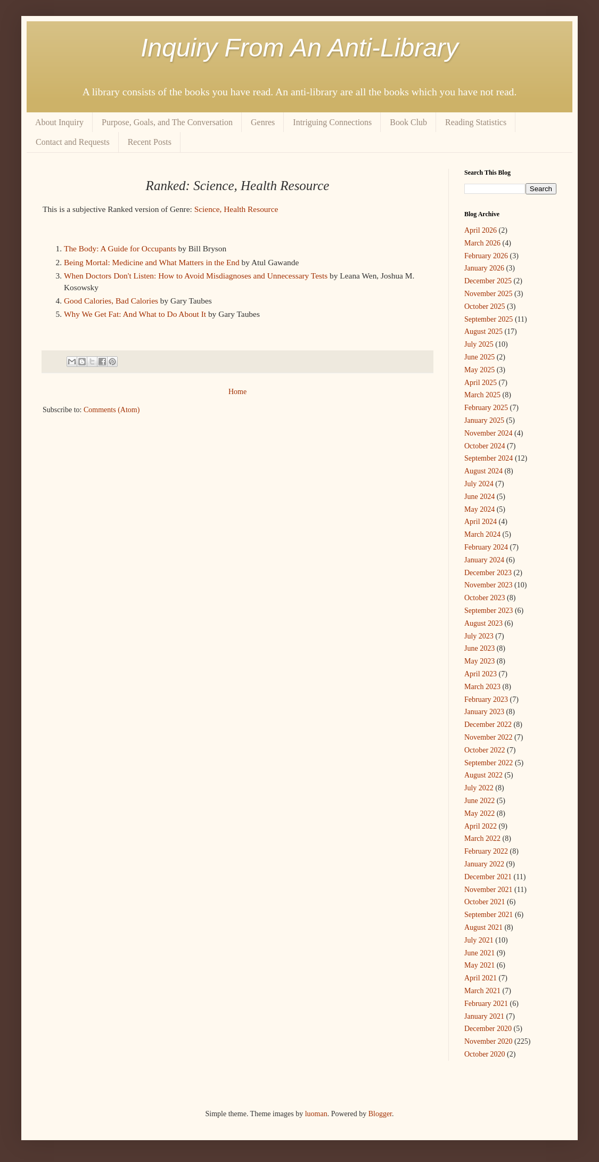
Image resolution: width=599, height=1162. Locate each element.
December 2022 (488, 725)
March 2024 (482, 534)
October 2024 (484, 446)
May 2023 (479, 661)
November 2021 (488, 890)
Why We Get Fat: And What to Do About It (135, 313)
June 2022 (479, 801)
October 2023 (484, 598)
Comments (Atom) (112, 410)
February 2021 (486, 1004)
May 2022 (479, 813)
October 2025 (484, 306)
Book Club (408, 122)
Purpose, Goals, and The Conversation (167, 122)
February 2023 (486, 699)
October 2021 (484, 902)
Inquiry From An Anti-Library (299, 48)
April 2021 (480, 978)
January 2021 (484, 1016)
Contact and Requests (73, 141)
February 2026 (486, 256)
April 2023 (480, 674)
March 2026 (482, 243)
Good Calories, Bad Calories (111, 300)
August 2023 (483, 623)
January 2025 (484, 420)
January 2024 (484, 560)
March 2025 (482, 395)
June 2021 (479, 953)
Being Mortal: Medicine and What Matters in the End (152, 262)
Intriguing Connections (332, 122)
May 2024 (479, 509)
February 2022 (486, 851)
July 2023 (479, 636)
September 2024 (488, 458)
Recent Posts (149, 141)
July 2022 (479, 788)
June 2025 (479, 357)
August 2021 (483, 927)
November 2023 (488, 585)
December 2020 (488, 1029)
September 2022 (488, 763)
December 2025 (488, 281)
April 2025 (480, 383)
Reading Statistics (475, 122)
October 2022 (484, 750)
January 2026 (484, 268)
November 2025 (488, 294)
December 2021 (488, 877)
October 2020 (484, 1054)
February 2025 (486, 408)
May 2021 (479, 965)
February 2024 (486, 547)
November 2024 (488, 433)
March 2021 (482, 991)
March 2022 (482, 838)
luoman (316, 1114)
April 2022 (480, 826)
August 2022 (483, 775)
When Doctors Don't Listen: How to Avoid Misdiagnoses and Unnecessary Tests (195, 275)
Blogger (380, 1114)
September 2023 (488, 611)
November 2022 (488, 737)
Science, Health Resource (236, 209)
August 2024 (483, 471)
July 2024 (479, 484)
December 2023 (488, 573)
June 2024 (479, 497)
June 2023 (479, 648)
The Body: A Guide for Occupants (120, 248)
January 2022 (484, 864)
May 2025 (479, 370)
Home (237, 392)
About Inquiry (59, 122)
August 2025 (483, 331)
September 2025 (488, 319)
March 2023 (482, 687)
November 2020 (488, 1041)
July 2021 (479, 940)
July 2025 (479, 344)
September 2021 (488, 915)
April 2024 (480, 522)
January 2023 (484, 712)
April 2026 (480, 230)
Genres (263, 122)
